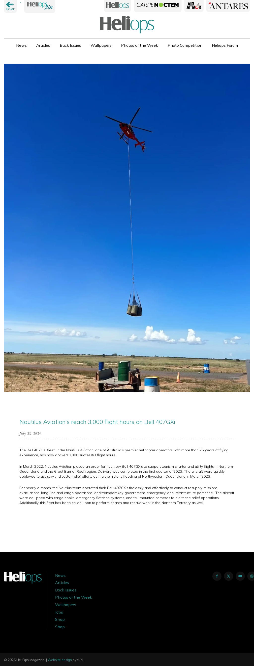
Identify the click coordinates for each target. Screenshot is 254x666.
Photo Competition (185, 45)
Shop (60, 619)
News (21, 45)
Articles (43, 45)
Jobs (59, 612)
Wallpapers (101, 45)
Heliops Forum (225, 45)
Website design (60, 660)
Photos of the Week (139, 45)
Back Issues (70, 45)
